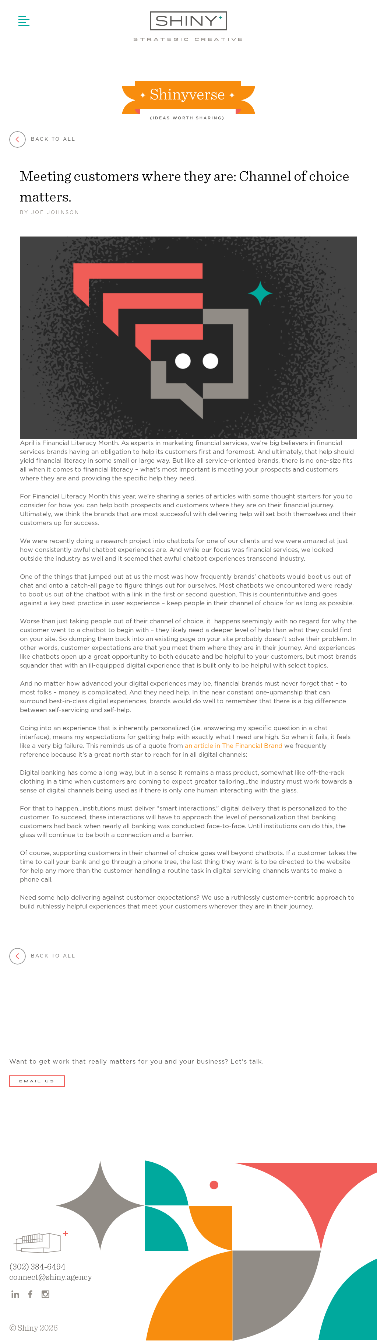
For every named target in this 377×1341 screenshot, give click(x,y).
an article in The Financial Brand (233, 746)
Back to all (42, 139)
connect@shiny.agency (50, 1277)
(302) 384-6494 (37, 1267)
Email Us (37, 1081)
